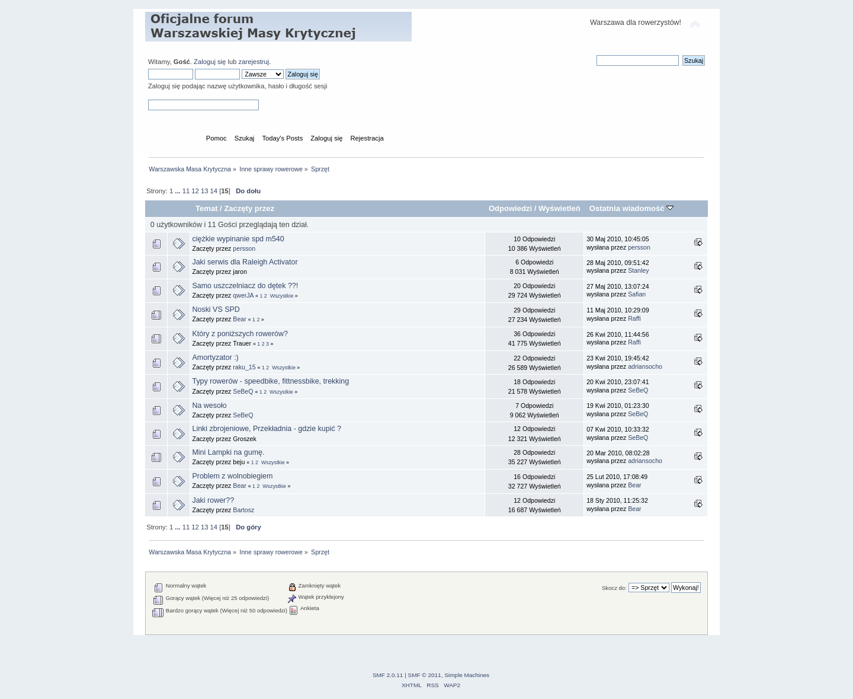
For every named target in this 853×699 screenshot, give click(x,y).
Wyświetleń (559, 208)
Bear (239, 319)
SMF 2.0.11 (388, 675)
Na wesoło (209, 405)
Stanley (638, 270)
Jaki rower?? (213, 500)
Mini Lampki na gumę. (228, 452)
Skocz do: (614, 588)
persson (244, 248)
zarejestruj (254, 61)
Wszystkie (282, 296)
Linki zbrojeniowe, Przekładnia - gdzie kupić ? (266, 428)
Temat (206, 208)
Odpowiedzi (510, 208)
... (178, 190)
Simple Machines (466, 675)
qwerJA (243, 295)
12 (194, 190)
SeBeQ (243, 391)
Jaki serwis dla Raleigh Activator (244, 262)
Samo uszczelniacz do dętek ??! (245, 286)
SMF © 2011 (424, 675)
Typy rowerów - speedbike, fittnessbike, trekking (270, 381)
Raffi (634, 318)
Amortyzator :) (215, 357)
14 (213, 190)
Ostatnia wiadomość (631, 208)
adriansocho (645, 366)
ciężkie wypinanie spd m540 (238, 239)
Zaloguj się (210, 61)
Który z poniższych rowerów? (239, 334)
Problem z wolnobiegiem (232, 476)
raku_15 (244, 367)
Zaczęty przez (249, 208)
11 (186, 190)
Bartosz (243, 509)
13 (204, 190)
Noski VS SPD (215, 309)
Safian (637, 294)
